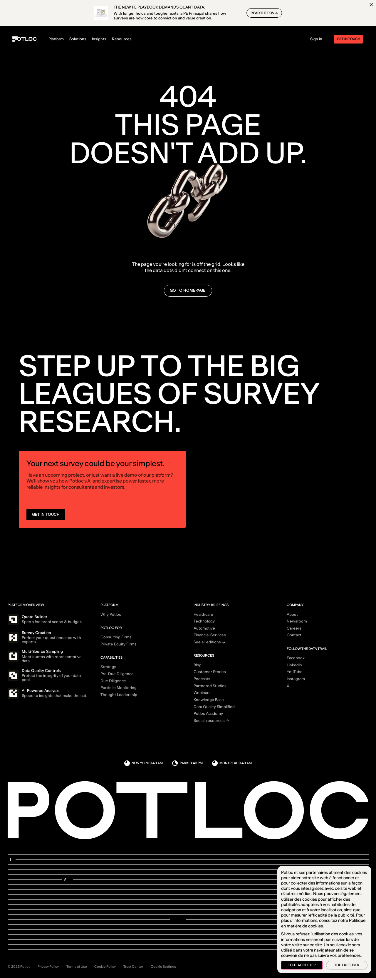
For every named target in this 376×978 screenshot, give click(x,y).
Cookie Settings (163, 966)
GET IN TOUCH (46, 516)
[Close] (371, 4)
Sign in (316, 39)
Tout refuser (346, 965)
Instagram (296, 679)
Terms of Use (76, 966)
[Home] (25, 38)
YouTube (295, 672)
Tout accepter (302, 965)
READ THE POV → (264, 13)
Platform (56, 38)
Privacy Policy (48, 966)
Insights (99, 38)
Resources (122, 38)
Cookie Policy (105, 966)
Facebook (296, 658)
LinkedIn (294, 665)
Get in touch (348, 39)
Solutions (77, 38)
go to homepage (188, 290)
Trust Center (133, 966)
